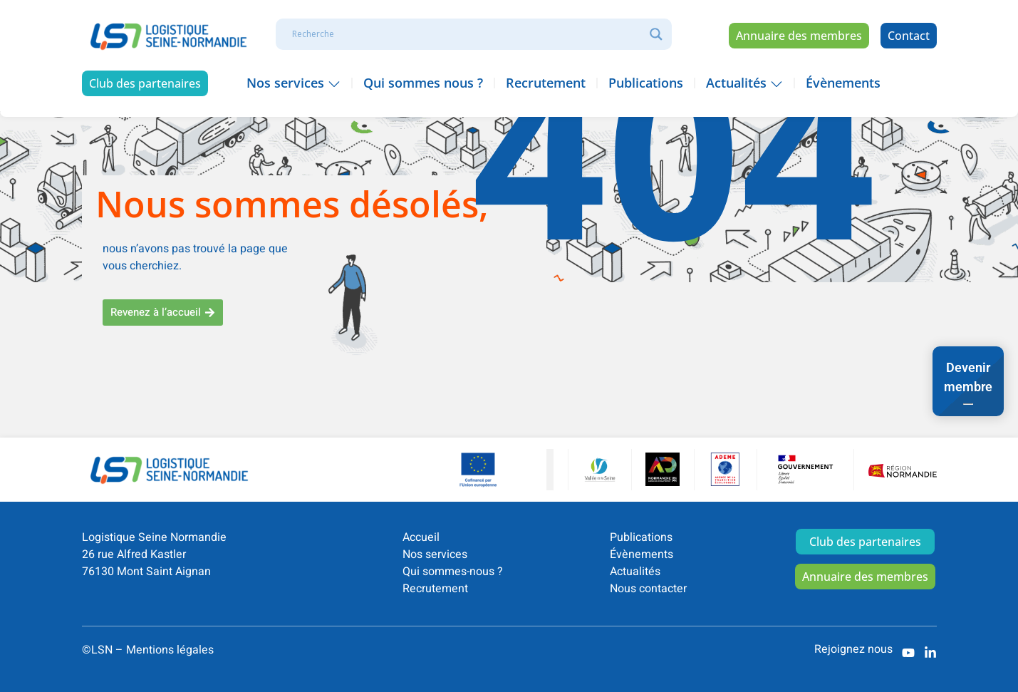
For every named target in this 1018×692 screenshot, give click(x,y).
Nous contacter (648, 588)
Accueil (421, 537)
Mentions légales (170, 650)
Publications (641, 537)
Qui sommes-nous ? (452, 571)
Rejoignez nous (853, 649)
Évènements (641, 554)
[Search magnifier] (656, 34)
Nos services (434, 554)
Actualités (635, 571)
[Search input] (467, 34)
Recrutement (435, 588)
